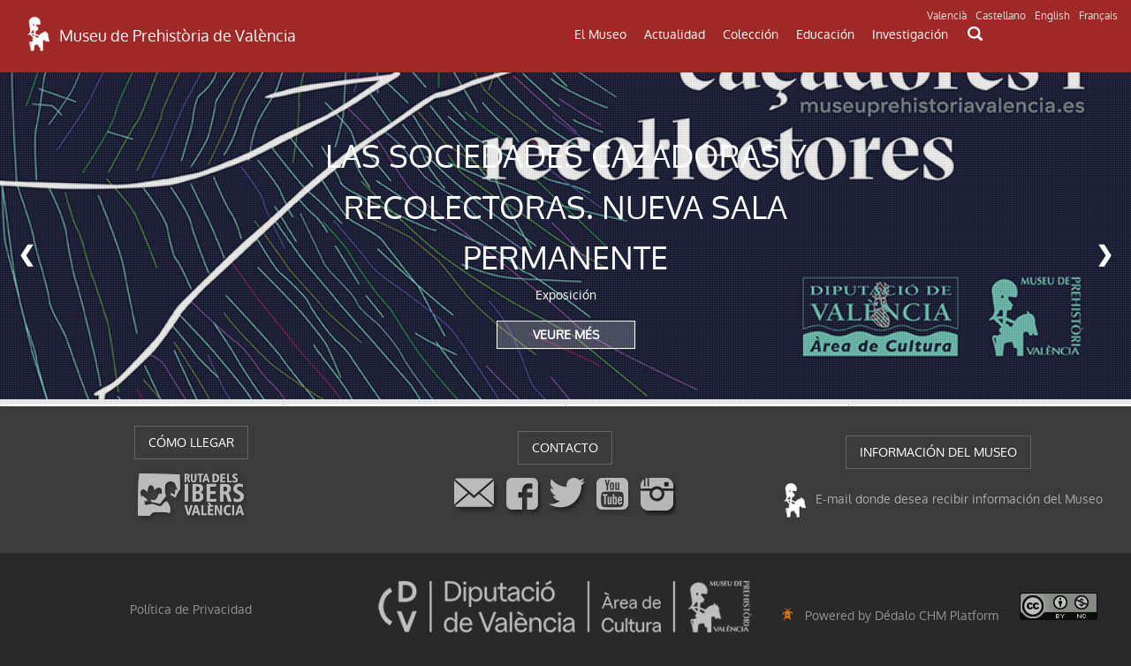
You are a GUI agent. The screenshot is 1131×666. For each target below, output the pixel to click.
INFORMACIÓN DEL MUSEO (938, 452)
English (1052, 16)
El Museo (600, 34)
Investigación (910, 34)
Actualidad (674, 34)
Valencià (947, 16)
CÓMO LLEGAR (191, 442)
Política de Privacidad (191, 609)
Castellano (1000, 16)
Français (1098, 16)
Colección (750, 34)
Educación (825, 34)
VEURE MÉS (566, 335)
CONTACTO (565, 448)
